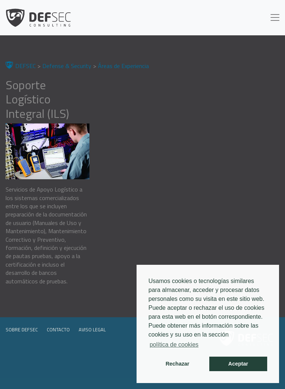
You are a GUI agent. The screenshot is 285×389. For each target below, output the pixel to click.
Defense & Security (66, 65)
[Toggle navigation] (275, 17)
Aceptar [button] (238, 364)
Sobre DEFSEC (22, 329)
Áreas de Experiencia (123, 65)
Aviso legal (92, 329)
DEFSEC (25, 65)
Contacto (58, 329)
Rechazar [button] (177, 364)
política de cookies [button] (174, 344)
